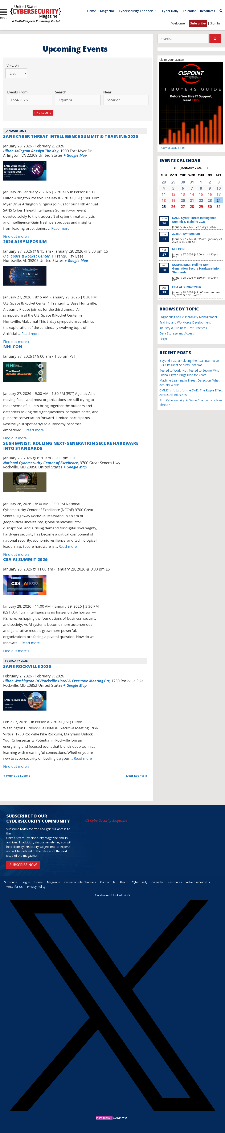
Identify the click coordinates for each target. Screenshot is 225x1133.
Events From (17, 92)
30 (210, 206)
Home (91, 11)
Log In (25, 882)
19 (173, 200)
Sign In (215, 23)
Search (60, 92)
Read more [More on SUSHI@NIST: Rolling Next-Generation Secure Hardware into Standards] (68, 546)
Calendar (189, 11)
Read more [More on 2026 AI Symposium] (30, 333)
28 (192, 206)
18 (163, 200)
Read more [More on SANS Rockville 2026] (83, 758)
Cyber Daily (170, 11)
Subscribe (198, 23)
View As (13, 65)
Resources (207, 11)
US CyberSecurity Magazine (106, 820)
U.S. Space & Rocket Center (26, 256)
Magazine (107, 11)
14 (192, 194)
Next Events (136, 776)
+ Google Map (75, 155)
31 (218, 206)
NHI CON (12, 346)
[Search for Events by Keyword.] (77, 100)
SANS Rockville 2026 (27, 666)
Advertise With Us (198, 882)
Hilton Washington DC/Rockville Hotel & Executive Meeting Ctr (56, 680)
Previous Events (16, 776)
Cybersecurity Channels (139, 11)
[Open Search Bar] (221, 11)
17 (218, 194)
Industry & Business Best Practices (183, 328)
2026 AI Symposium (25, 241)
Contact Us (107, 882)
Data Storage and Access (176, 333)
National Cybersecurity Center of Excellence (40, 462)
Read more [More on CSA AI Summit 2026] (31, 642)
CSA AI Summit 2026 (25, 559)
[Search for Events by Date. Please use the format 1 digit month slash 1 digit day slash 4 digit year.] (29, 100)
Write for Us (14, 887)
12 (173, 194)
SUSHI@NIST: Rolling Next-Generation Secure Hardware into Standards (70, 445)
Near (107, 92)
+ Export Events (133, 793)
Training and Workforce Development (185, 322)
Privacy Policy (36, 887)
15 (201, 194)
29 (201, 206)
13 (183, 194)
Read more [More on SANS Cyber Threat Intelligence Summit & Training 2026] (60, 228)
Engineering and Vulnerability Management (188, 317)
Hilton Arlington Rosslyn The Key (30, 150)
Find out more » (16, 236)
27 (183, 206)
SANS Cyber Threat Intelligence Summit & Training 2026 (70, 136)
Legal (163, 339)
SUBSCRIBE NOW (23, 864)
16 (210, 194)
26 (173, 206)
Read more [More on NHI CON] (35, 430)
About (123, 882)
